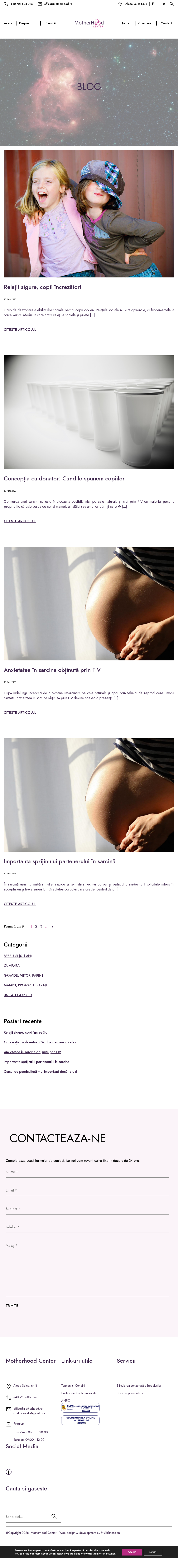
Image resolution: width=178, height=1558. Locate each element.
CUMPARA (12, 965)
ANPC (65, 1400)
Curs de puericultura (130, 1393)
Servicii (51, 23)
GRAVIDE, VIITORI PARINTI (24, 975)
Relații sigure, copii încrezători (42, 287)
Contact (166, 23)
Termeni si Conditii (73, 1385)
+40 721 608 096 (22, 4)
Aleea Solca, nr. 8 (25, 1385)
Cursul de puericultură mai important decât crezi (40, 1071)
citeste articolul (20, 329)
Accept (132, 1552)
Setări (153, 1552)
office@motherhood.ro (58, 4)
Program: (19, 1423)
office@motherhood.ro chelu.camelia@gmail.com (29, 1410)
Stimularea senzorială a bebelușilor (139, 1385)
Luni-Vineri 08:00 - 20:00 (30, 1432)
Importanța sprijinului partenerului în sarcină (59, 861)
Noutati (128, 23)
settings (110, 1554)
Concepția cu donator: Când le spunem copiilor (64, 478)
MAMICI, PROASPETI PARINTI (26, 985)
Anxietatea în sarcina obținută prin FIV (52, 670)
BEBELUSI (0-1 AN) (18, 955)
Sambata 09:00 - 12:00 (29, 1440)
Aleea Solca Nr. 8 (136, 4)
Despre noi (30, 23)
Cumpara (147, 23)
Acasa (10, 23)
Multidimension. (111, 1533)
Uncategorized (18, 995)
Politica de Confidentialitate (79, 1393)
